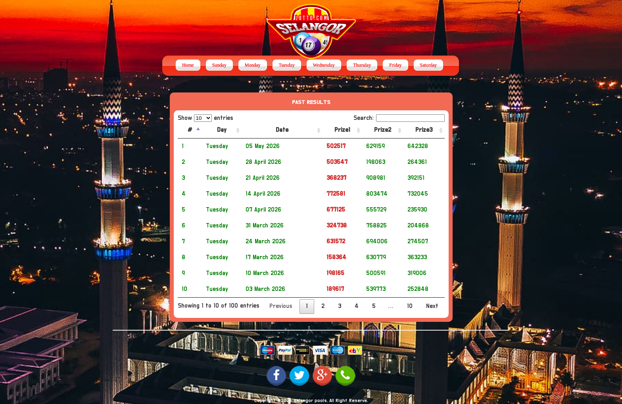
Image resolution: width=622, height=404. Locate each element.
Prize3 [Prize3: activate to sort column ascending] (423, 130)
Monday (253, 65)
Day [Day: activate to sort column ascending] (222, 130)
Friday (395, 65)
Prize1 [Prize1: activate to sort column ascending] (342, 130)
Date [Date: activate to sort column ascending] (282, 130)
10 (410, 306)
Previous (280, 306)
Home (188, 65)
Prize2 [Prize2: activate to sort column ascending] (382, 130)
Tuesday (287, 65)
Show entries (205, 118)
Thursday (362, 65)
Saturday (428, 65)
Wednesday (324, 65)
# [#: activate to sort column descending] (190, 130)
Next (432, 306)
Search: (399, 118)
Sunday (219, 65)
